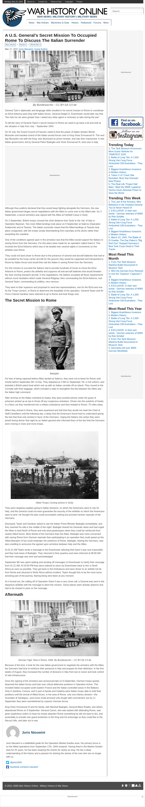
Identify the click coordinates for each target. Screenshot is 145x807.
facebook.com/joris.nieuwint (22, 767)
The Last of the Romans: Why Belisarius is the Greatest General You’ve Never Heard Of (125, 205)
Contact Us (42, 2)
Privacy (79, 2)
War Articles (43, 22)
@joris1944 (14, 762)
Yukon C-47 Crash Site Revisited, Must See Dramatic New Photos (123, 178)
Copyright (69, 2)
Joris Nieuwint (33, 732)
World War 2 (35, 45)
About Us (31, 2)
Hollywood (86, 22)
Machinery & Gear (60, 22)
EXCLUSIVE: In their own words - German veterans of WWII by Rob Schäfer (126, 213)
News (31, 22)
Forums (97, 22)
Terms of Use (56, 2)
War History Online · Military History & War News (43, 786)
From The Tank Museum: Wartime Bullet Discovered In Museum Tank (123, 265)
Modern (23, 45)
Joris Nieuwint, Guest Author (33, 49)
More (106, 22)
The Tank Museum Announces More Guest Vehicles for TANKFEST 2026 (125, 151)
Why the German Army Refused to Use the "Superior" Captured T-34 (126, 274)
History (75, 22)
